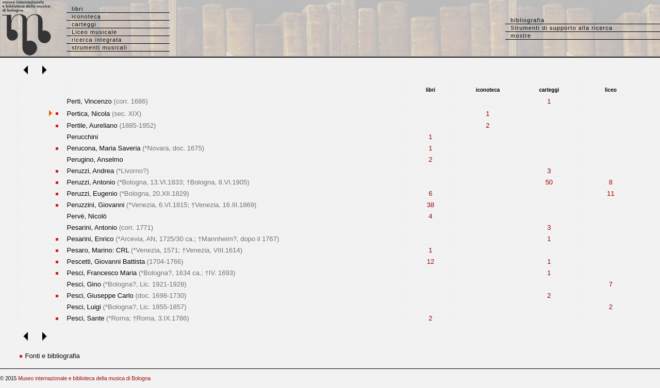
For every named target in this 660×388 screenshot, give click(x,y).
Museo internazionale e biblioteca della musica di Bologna (84, 378)
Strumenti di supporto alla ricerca (561, 28)
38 (430, 205)
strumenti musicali (99, 47)
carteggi (84, 24)
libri (78, 9)
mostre (520, 35)
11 (610, 193)
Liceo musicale (94, 32)
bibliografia (527, 20)
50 (549, 182)
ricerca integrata (97, 40)
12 (430, 261)
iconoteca (86, 16)
